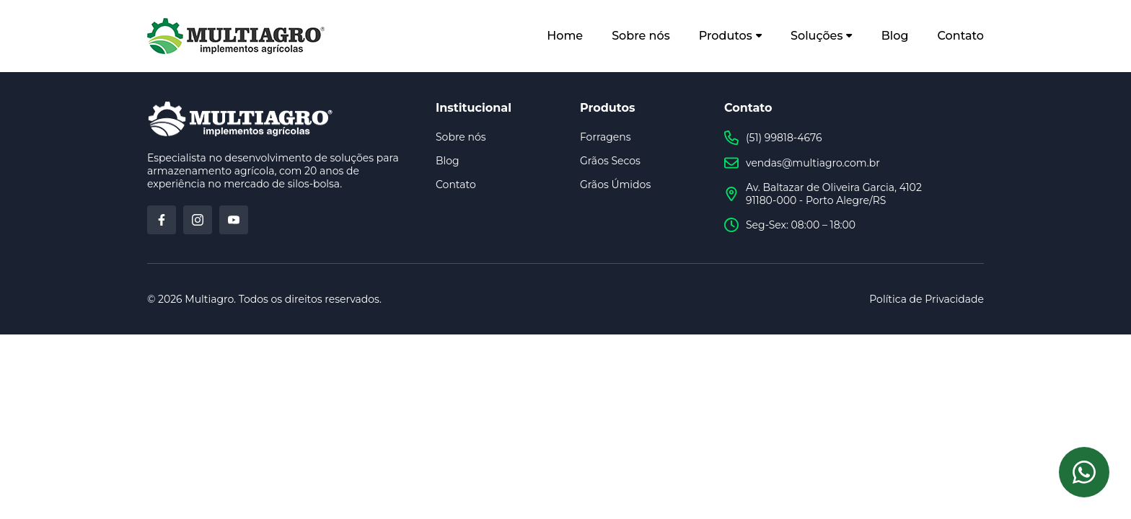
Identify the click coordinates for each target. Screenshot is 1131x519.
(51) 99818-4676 (773, 137)
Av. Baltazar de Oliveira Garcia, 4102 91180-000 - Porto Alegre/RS (823, 194)
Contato (961, 36)
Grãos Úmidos (615, 184)
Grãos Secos (610, 160)
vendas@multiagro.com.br (802, 163)
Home (565, 36)
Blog (895, 36)
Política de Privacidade (926, 299)
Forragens (605, 136)
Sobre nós (641, 36)
